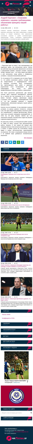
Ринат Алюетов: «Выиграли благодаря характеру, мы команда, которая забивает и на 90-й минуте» (16, 265)
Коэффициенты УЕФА (8, 318)
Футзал (5, 336)
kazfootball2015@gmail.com (21, 431)
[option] (16, 11)
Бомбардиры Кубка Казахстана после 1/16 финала (15, 205)
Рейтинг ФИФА (6, 314)
